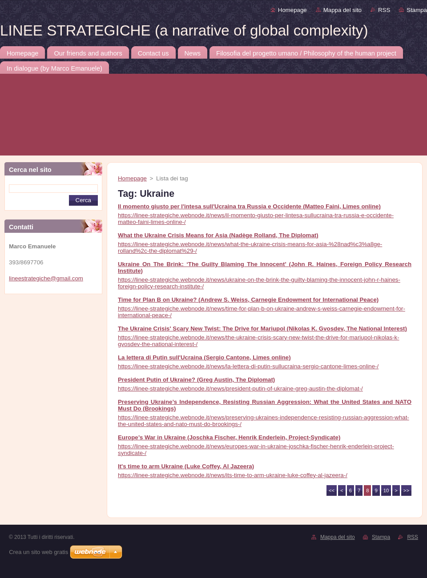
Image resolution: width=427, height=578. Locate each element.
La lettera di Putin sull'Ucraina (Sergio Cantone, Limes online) (204, 357)
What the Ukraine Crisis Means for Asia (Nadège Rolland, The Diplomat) (218, 235)
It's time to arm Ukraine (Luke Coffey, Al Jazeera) (186, 466)
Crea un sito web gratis (38, 552)
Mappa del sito (342, 10)
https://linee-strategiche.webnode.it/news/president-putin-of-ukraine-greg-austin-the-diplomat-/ (240, 388)
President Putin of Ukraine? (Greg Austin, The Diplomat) (196, 379)
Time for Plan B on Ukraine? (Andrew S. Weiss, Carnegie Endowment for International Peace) (248, 299)
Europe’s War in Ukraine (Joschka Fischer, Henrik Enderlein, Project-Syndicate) (229, 437)
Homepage (292, 10)
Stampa (417, 10)
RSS (384, 10)
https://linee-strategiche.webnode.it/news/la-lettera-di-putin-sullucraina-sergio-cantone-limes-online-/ (248, 366)
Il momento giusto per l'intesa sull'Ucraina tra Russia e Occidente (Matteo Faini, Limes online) (249, 206)
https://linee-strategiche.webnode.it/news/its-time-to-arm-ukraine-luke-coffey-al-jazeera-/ (232, 475)
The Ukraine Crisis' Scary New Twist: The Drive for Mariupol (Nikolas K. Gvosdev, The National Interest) (262, 328)
